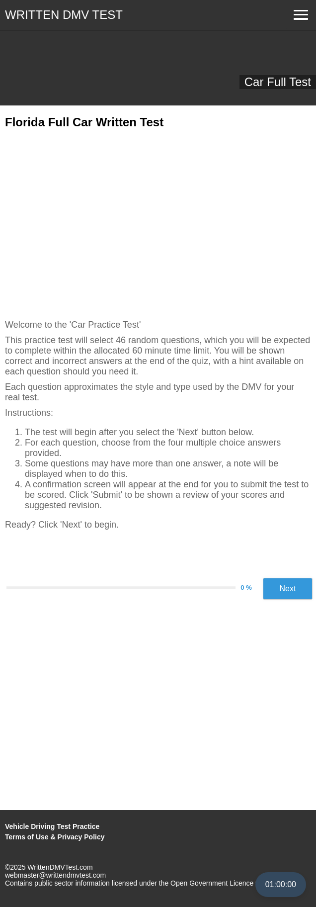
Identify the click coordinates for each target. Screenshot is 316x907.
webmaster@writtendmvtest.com (55, 875)
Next (288, 588)
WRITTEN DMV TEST (64, 14)
